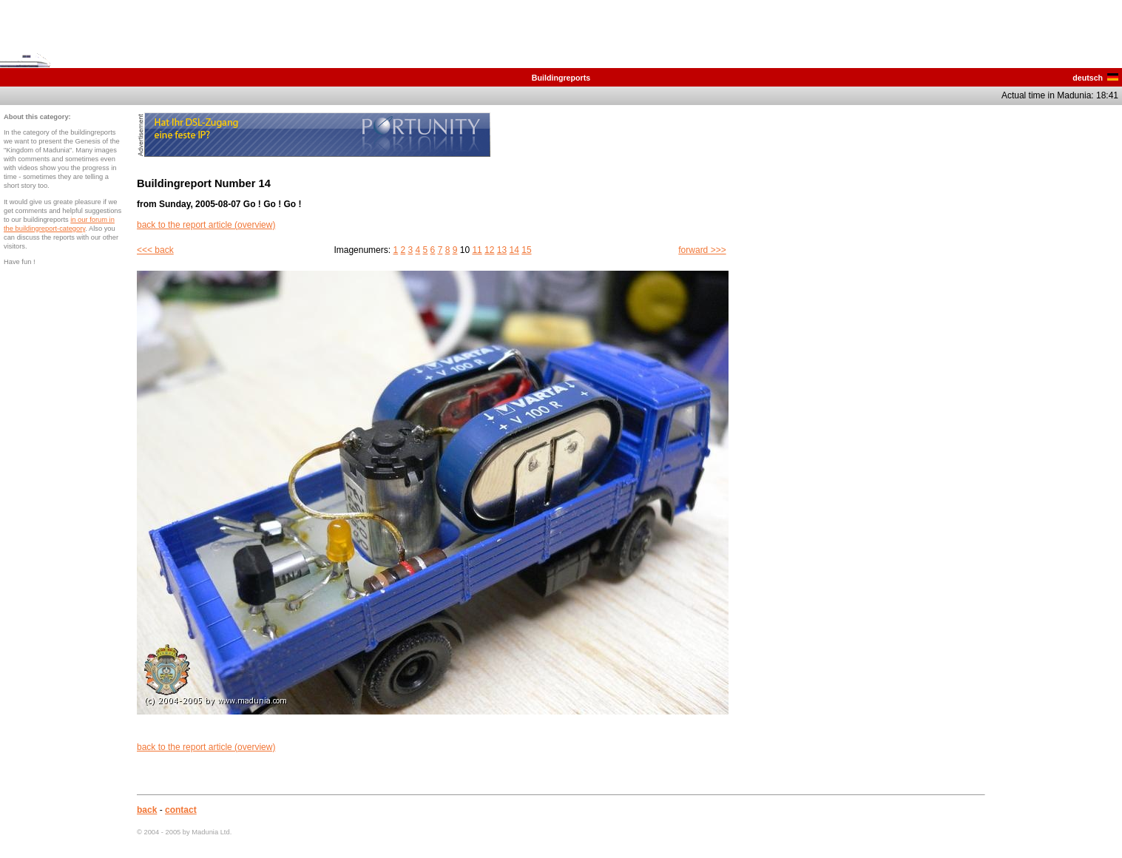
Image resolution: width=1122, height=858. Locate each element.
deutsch (1095, 77)
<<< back (155, 250)
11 (476, 250)
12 (489, 250)
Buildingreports (561, 77)
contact (181, 810)
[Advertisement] (1059, 334)
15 (526, 250)
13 (502, 250)
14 (514, 250)
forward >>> (702, 250)
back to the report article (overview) (206, 225)
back (147, 810)
